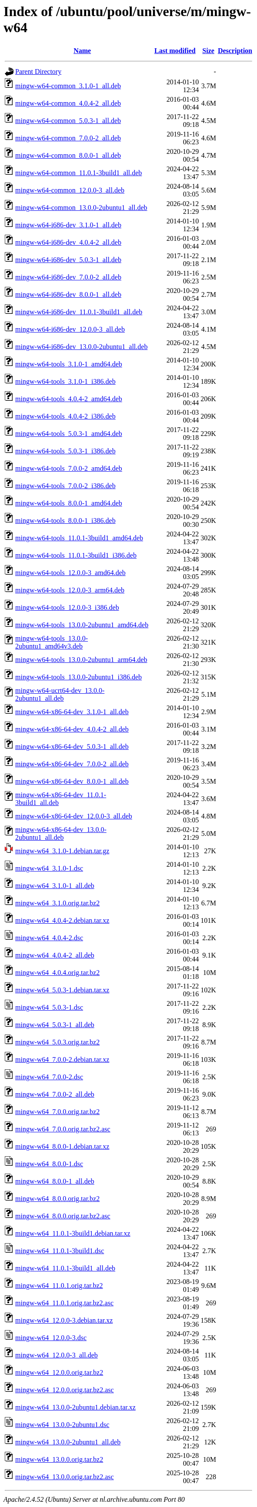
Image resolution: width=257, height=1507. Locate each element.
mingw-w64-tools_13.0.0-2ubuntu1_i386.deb (78, 677)
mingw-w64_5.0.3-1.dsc (49, 1007)
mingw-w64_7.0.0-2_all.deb (54, 1094)
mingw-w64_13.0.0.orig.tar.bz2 (59, 1459)
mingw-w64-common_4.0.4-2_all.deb (68, 103)
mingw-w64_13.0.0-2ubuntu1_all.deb (67, 1442)
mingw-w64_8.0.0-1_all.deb (54, 1181)
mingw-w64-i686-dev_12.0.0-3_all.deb (70, 329)
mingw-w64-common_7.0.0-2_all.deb (68, 138)
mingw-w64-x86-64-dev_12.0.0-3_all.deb (73, 816)
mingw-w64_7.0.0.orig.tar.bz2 (57, 1111)
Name (82, 50)
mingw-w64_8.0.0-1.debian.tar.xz (62, 1146)
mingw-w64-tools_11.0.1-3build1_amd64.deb (79, 538)
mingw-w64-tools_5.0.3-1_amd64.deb (68, 433)
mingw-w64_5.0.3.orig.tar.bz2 (57, 1042)
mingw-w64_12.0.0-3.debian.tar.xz (64, 1320)
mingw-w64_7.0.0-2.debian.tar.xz (62, 1059)
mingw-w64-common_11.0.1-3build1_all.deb (78, 172)
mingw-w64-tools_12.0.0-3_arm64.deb (69, 590)
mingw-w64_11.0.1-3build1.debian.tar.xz (72, 1233)
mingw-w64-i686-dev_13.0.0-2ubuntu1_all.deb (81, 346)
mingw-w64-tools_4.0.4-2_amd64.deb (68, 399)
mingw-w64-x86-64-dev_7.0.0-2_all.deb (72, 764)
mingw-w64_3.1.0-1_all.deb (54, 885)
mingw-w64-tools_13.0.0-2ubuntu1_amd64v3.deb (51, 642)
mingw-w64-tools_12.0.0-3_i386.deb (67, 607)
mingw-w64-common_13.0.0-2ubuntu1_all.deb (81, 207)
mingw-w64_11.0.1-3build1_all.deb (65, 1268)
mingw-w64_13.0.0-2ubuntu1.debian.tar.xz (75, 1407)
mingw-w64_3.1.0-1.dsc (49, 868)
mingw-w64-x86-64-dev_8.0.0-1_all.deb (72, 781)
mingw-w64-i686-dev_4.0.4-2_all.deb (68, 242)
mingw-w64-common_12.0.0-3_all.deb (69, 190)
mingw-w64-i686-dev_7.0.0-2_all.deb (68, 277)
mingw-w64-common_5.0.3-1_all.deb (68, 120)
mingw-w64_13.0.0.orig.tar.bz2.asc (64, 1476)
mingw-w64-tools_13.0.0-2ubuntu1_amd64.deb (81, 625)
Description (235, 50)
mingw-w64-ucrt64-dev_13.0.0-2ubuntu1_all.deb (59, 694)
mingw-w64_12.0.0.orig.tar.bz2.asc (64, 1390)
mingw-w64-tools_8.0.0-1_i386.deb (65, 520)
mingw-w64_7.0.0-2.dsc (49, 1077)
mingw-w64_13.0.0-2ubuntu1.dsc (62, 1424)
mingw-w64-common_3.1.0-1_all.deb (68, 86)
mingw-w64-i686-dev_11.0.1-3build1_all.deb (78, 312)
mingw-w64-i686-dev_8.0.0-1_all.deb (68, 294)
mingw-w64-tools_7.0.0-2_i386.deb (65, 485)
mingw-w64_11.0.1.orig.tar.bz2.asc (64, 1303)
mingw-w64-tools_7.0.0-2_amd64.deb (68, 468)
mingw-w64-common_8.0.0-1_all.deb (68, 155)
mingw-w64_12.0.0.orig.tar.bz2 (59, 1372)
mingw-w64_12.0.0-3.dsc (51, 1337)
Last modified (175, 50)
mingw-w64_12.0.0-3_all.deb (56, 1355)
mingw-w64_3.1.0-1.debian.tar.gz (62, 851)
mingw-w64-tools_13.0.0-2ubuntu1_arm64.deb (81, 659)
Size (208, 50)
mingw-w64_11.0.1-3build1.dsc (59, 1250)
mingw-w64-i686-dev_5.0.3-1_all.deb (68, 259)
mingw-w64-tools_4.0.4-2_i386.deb (65, 416)
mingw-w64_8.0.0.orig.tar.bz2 (57, 1198)
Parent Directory (38, 71)
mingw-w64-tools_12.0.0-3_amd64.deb (70, 572)
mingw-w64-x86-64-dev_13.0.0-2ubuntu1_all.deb (61, 833)
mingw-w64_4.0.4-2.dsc (49, 937)
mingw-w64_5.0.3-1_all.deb (54, 1024)
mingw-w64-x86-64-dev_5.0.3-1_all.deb (72, 746)
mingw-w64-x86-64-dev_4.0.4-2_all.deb (72, 729)
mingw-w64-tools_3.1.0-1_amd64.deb (68, 364)
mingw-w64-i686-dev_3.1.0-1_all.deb (68, 225)
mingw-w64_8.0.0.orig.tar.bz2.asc (62, 1216)
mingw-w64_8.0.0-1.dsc (49, 1164)
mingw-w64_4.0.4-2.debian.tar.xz (62, 920)
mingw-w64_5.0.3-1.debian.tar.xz (62, 990)
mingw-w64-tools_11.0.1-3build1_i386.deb (76, 555)
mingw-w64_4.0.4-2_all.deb (54, 955)
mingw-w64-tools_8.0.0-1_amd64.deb (68, 503)
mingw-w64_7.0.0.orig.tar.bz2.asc (62, 1129)
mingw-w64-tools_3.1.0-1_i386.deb (65, 381)
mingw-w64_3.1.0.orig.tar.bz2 (57, 903)
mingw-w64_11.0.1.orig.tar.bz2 (59, 1285)
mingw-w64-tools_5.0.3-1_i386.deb (65, 451)
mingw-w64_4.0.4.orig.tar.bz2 (57, 972)
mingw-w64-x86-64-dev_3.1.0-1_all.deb (72, 711)
